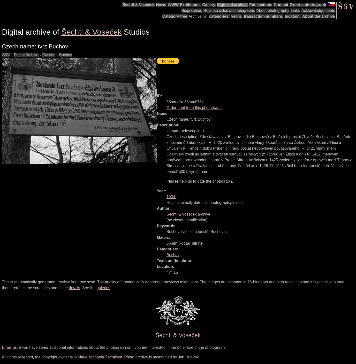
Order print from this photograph (194, 108)
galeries (103, 288)
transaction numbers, (263, 16)
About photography (273, 10)
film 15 (172, 272)
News (161, 5)
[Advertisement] (245, 77)
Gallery (208, 5)
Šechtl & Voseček (138, 5)
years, (236, 16)
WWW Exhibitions (184, 5)
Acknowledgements (318, 10)
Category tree (174, 16)
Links (295, 10)
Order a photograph (308, 5)
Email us (9, 347)
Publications (260, 5)
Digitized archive (232, 5)
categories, (219, 16)
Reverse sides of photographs (229, 10)
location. (293, 16)
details (74, 288)
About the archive (318, 16)
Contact (281, 5)
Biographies (192, 10)
